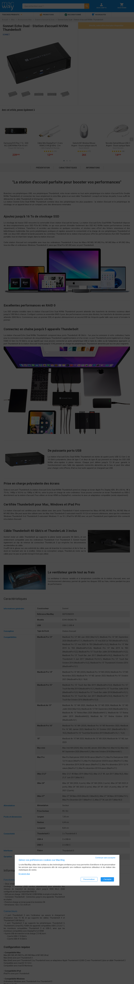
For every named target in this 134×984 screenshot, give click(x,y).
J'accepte (107, 879)
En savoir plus (24, 874)
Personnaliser (89, 879)
